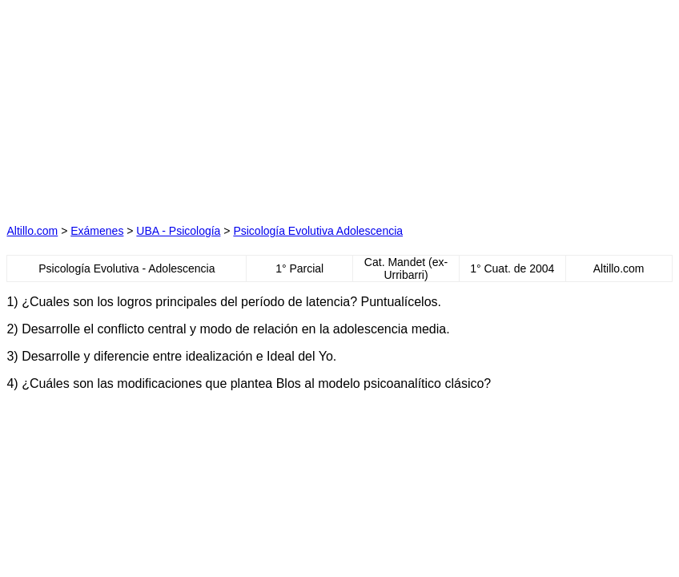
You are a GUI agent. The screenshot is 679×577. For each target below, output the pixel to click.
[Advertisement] (186, 106)
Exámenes (96, 230)
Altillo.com (32, 230)
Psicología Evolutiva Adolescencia (318, 230)
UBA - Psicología (178, 230)
